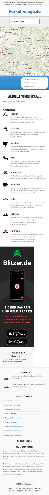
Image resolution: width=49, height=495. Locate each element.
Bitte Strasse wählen (30, 83)
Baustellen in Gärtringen (12, 409)
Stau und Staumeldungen (24, 488)
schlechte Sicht (15, 172)
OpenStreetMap (35, 75)
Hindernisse (14, 213)
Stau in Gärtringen (10, 413)
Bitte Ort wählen (29, 86)
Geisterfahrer (15, 230)
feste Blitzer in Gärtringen (13, 405)
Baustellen (14, 113)
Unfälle (12, 199)
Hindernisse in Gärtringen (13, 431)
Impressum (37, 491)
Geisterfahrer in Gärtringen (13, 435)
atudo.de (12, 491)
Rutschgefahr (15, 128)
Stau (12, 157)
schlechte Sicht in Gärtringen (14, 426)
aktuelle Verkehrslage (24, 96)
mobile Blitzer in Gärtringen (13, 401)
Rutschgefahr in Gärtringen (13, 418)
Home (11, 488)
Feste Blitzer (14, 143)
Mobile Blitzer (15, 184)
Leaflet (25, 75)
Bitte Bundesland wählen (31, 79)
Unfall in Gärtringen (11, 422)
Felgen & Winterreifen (24, 491)
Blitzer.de (6, 453)
